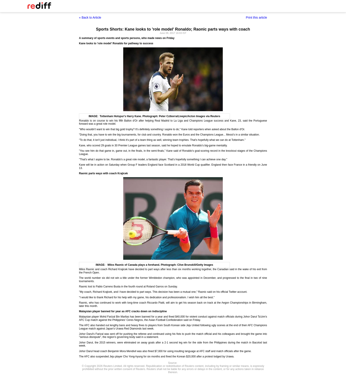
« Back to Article (90, 17)
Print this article (256, 17)
